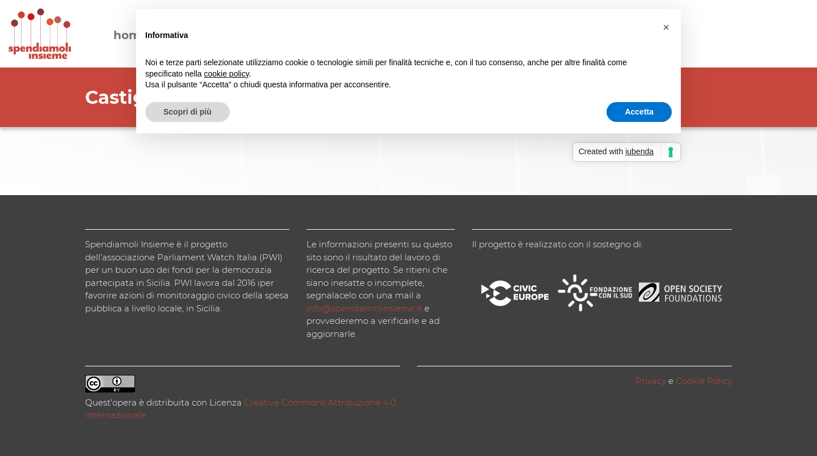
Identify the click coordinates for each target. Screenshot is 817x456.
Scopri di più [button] (187, 111)
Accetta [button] (639, 111)
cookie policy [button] (226, 73)
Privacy (650, 380)
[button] (666, 27)
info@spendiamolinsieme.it (364, 308)
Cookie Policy (704, 380)
